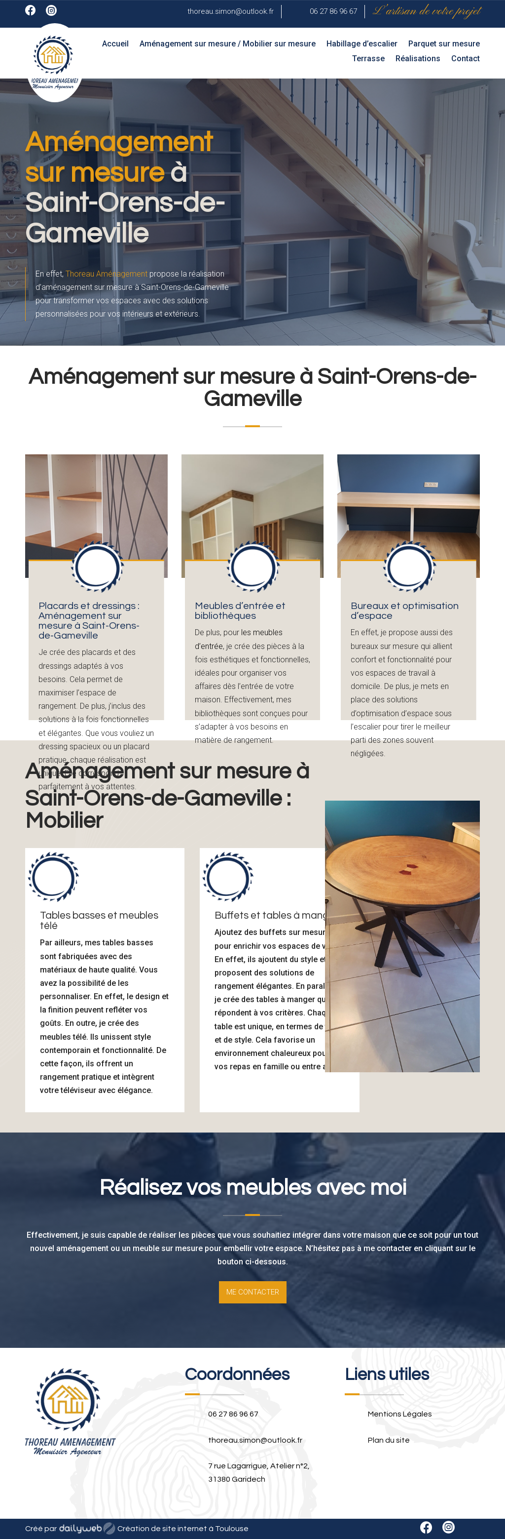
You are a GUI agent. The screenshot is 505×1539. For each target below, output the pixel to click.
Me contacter (252, 1292)
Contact (465, 59)
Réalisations (418, 59)
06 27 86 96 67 (333, 11)
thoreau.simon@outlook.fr (230, 11)
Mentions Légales (400, 1414)
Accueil (115, 44)
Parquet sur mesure (444, 44)
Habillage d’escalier (361, 44)
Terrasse (368, 59)
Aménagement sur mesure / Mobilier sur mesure (228, 44)
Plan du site (389, 1440)
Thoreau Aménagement (106, 274)
